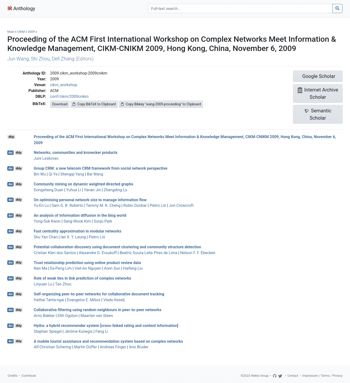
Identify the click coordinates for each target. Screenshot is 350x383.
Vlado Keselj (114, 300)
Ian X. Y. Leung (73, 237)
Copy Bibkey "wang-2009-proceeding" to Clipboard (161, 104)
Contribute (28, 375)
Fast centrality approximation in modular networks (78, 231)
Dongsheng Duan (48, 190)
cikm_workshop (63, 85)
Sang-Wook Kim (77, 221)
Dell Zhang (63, 59)
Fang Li (102, 331)
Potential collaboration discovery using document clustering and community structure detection (117, 247)
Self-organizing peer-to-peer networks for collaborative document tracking (99, 294)
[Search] (240, 8)
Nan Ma (40, 268)
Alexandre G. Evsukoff (98, 252)
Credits (12, 375)
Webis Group (260, 375)
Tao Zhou (63, 284)
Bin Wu (40, 174)
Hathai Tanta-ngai (49, 300)
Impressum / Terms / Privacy (322, 375)
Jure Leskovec (46, 158)
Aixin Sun (112, 268)
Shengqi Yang (72, 174)
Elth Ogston (68, 315)
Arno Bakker (44, 315)
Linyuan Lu (43, 284)
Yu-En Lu (41, 205)
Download (59, 104)
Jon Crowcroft (181, 205)
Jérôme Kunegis (78, 331)
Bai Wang (95, 174)
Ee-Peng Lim (61, 268)
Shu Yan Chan (46, 237)
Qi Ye (53, 174)
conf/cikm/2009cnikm (69, 96)
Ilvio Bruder (138, 347)
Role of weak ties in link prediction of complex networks (82, 278)
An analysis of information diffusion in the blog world (80, 215)
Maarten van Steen (96, 315)
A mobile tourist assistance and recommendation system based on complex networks (108, 341)
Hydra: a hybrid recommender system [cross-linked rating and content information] (106, 325)
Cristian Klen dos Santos (55, 252)
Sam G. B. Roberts (67, 205)
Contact (293, 375)
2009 (31, 31)
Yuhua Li (73, 190)
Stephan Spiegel (48, 331)
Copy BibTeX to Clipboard (94, 104)
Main (10, 31)
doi (11, 152)
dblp (11, 137)
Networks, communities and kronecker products (76, 152)
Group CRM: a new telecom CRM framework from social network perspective (100, 168)
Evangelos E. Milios (83, 300)
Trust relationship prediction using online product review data (87, 262)
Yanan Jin (92, 190)
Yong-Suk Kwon (47, 221)
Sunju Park (103, 221)
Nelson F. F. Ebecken (197, 252)
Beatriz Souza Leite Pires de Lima (148, 252)
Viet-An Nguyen (88, 268)
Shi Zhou (40, 59)
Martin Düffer (85, 347)
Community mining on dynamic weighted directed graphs (83, 184)
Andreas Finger (113, 347)
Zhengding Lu (115, 190)
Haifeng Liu (133, 268)
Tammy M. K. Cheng (103, 205)
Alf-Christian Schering (52, 347)
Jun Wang (18, 59)
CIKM (21, 31)
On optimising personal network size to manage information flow (90, 199)
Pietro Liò (157, 205)
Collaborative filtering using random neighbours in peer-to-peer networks (97, 310)
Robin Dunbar (135, 205)
